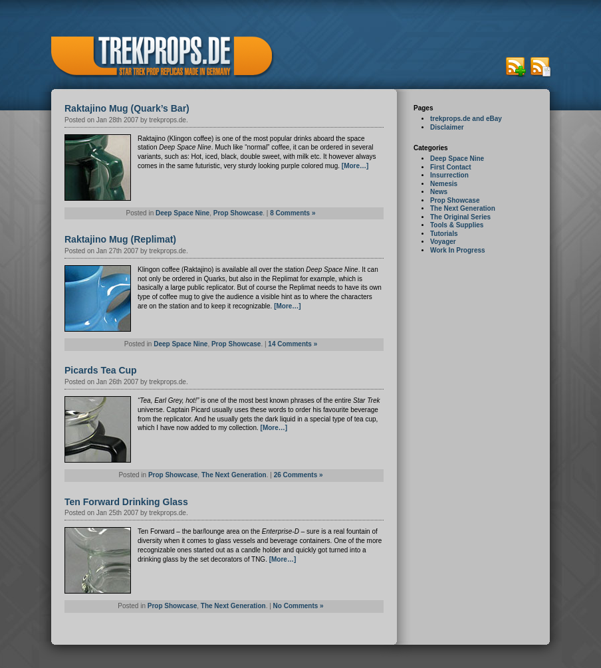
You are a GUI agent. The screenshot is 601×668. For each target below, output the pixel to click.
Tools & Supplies (456, 225)
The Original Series (460, 217)
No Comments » (298, 606)
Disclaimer (447, 127)
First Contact (450, 167)
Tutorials (443, 233)
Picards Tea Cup (100, 370)
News (438, 191)
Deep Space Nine (457, 158)
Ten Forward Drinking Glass (126, 502)
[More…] (355, 165)
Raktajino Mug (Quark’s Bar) (126, 108)
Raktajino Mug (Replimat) (120, 239)
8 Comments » (292, 213)
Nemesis (443, 183)
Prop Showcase (454, 200)
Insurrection (449, 175)
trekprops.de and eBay (466, 118)
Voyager (443, 241)
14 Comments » (292, 344)
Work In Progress (457, 250)
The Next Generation (462, 208)
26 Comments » (298, 475)
